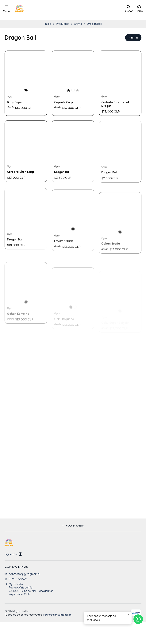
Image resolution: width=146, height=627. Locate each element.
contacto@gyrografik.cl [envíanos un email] (22, 578)
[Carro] (139, 8)
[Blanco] (73, 88)
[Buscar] (128, 8)
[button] (132, 35)
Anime (78, 20)
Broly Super (16, 100)
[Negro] (26, 88)
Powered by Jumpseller (57, 619)
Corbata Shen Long (22, 190)
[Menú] (6, 8)
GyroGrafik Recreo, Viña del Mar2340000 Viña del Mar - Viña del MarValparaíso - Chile (29, 594)
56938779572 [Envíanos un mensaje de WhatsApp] (16, 583)
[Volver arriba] (73, 530)
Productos (62, 20)
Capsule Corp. (65, 100)
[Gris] (78, 88)
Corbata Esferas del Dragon (116, 102)
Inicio (48, 20)
